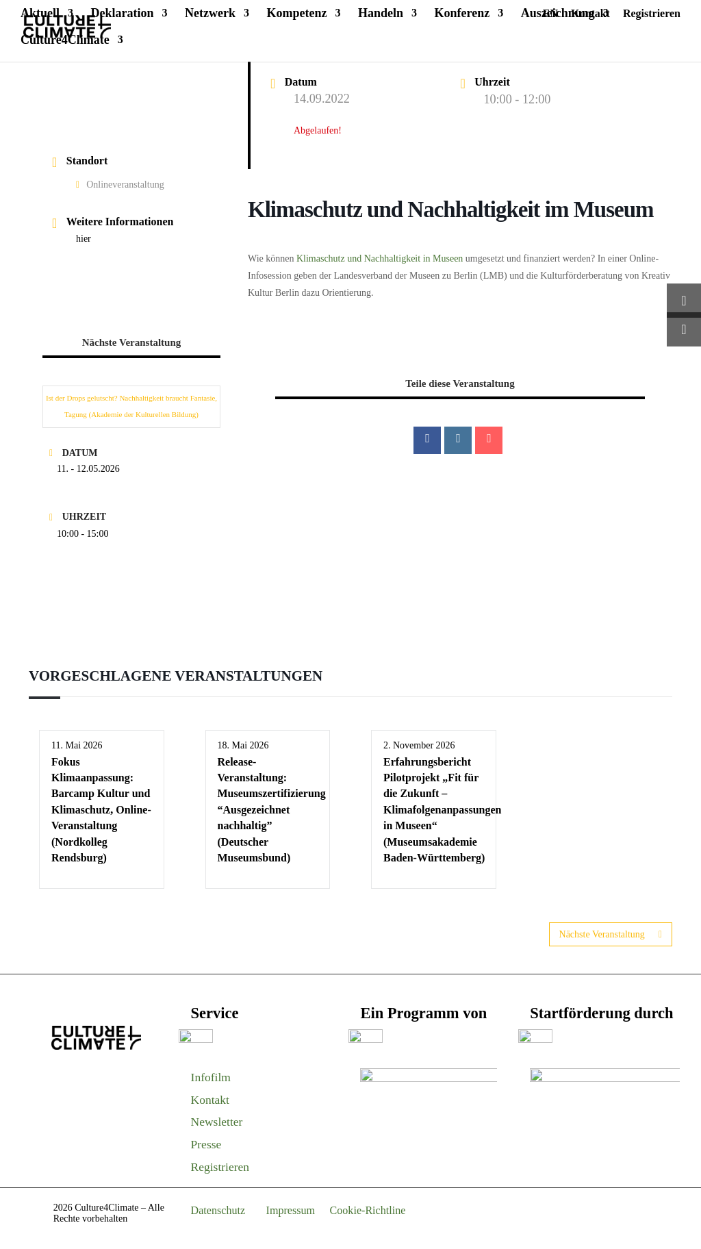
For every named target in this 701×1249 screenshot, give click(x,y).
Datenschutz (218, 1210)
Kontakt (590, 13)
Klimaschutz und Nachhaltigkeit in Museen (379, 258)
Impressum (291, 1210)
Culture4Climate (65, 41)
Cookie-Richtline (368, 1210)
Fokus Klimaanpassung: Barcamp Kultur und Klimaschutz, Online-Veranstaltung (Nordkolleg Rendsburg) (101, 809)
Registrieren (651, 13)
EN (550, 13)
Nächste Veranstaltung (610, 934)
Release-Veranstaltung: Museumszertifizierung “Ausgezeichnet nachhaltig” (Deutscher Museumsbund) (272, 809)
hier (83, 239)
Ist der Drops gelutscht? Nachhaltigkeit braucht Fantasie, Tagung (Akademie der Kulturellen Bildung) (131, 406)
